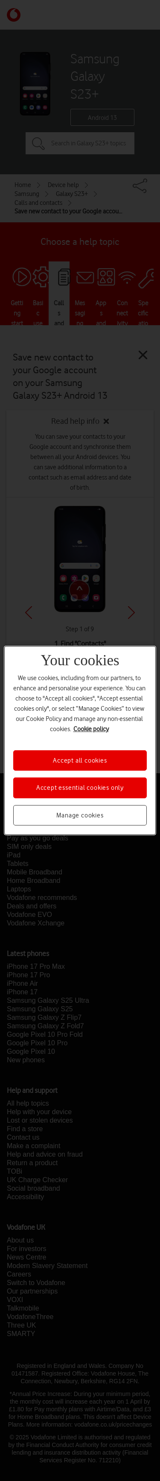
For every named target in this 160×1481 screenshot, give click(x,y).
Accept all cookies (80, 760)
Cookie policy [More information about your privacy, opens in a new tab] (91, 729)
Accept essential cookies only (80, 788)
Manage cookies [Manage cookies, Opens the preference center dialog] (79, 815)
